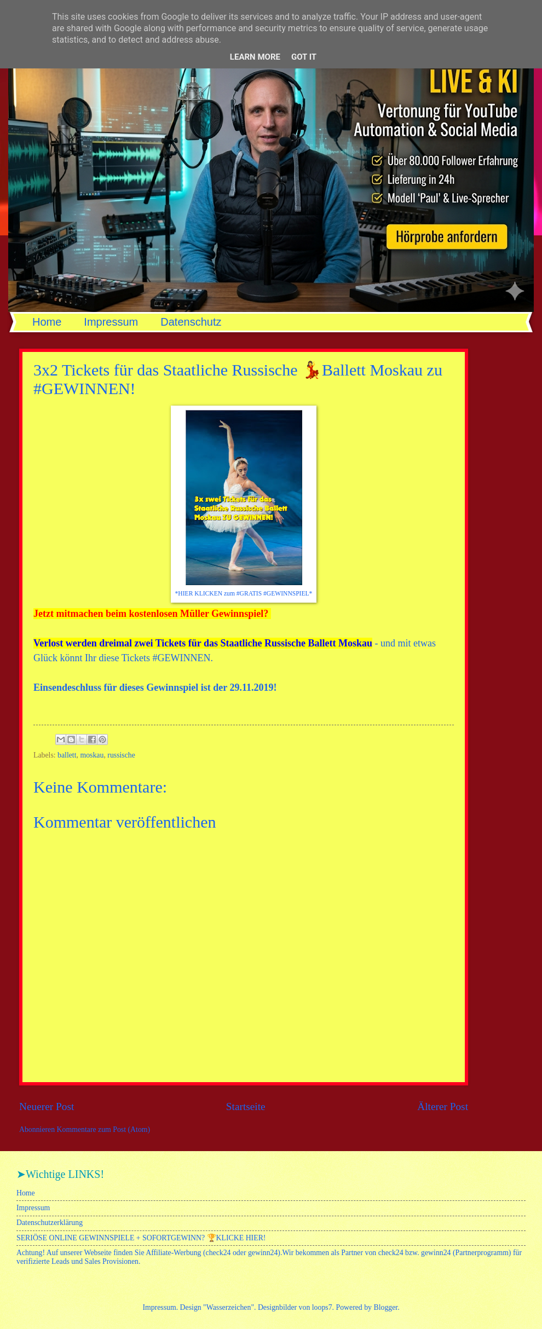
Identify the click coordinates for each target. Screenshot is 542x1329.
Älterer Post (442, 1106)
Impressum (111, 322)
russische (121, 755)
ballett (66, 755)
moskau (91, 755)
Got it (303, 57)
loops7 (322, 1307)
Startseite (246, 1106)
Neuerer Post (46, 1106)
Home (46, 322)
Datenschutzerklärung (49, 1222)
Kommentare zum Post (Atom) (104, 1129)
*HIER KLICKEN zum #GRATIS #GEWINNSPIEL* (244, 593)
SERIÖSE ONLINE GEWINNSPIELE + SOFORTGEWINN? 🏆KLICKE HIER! (141, 1238)
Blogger (385, 1307)
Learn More (255, 57)
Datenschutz (190, 322)
